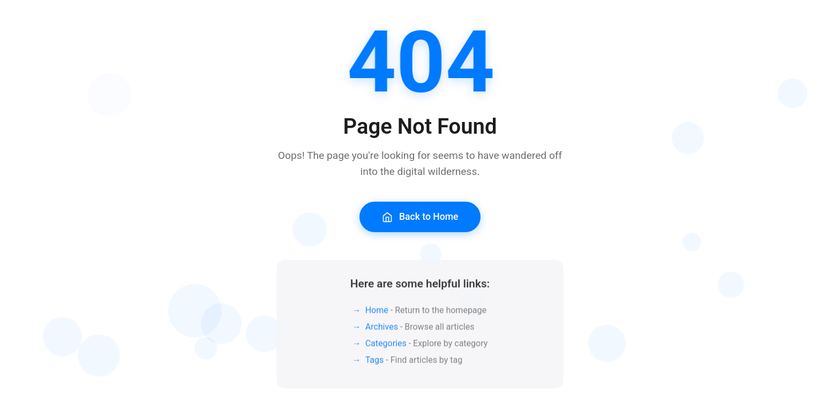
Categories (386, 346)
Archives (381, 330)
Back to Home (420, 217)
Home (376, 313)
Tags (374, 363)
